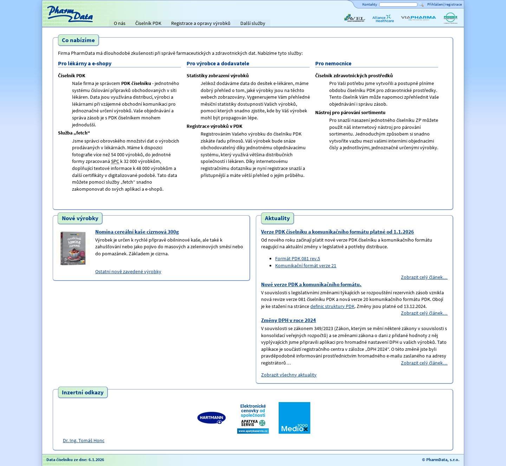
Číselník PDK (148, 23)
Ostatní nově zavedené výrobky (128, 271)
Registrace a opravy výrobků (201, 23)
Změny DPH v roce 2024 (288, 320)
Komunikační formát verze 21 (305, 265)
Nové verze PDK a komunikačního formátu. (311, 284)
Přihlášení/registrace (444, 4)
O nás (119, 23)
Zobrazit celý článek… (424, 277)
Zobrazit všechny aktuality (289, 375)
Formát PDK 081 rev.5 (297, 258)
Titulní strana (59, 23)
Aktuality (277, 218)
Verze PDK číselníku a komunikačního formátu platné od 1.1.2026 (337, 231)
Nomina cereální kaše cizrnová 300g (137, 231)
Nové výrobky (80, 218)
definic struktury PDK (332, 306)
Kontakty (369, 4)
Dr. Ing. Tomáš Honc (83, 440)
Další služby (252, 23)
